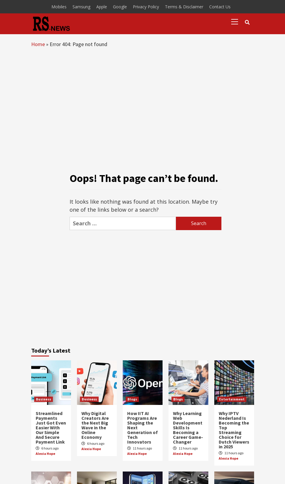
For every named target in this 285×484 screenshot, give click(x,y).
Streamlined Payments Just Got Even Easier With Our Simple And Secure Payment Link (51, 427)
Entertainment (232, 399)
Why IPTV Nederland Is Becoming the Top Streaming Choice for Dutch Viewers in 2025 (234, 430)
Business (43, 399)
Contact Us (220, 7)
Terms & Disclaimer (184, 7)
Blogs (132, 399)
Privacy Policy (146, 7)
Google (120, 7)
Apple (101, 7)
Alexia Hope (45, 453)
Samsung (81, 7)
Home (38, 44)
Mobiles (59, 7)
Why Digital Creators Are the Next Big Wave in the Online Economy (95, 425)
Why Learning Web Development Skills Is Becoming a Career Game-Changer (188, 427)
